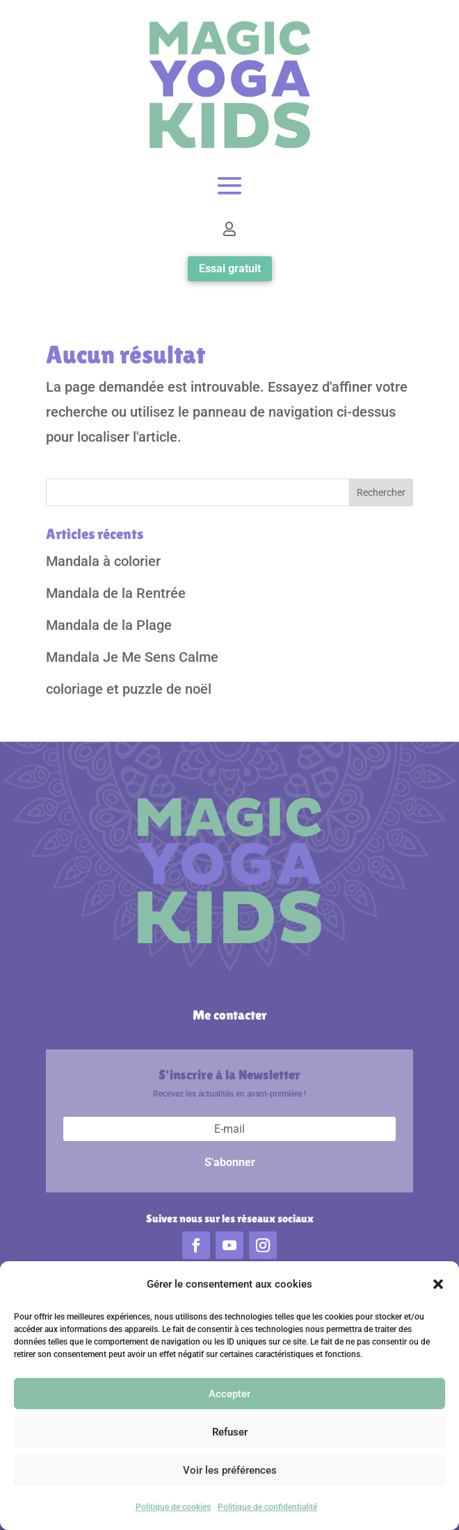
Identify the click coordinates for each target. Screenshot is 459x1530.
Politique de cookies (173, 1508)
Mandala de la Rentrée (116, 593)
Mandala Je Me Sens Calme (132, 657)
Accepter (229, 1394)
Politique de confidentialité (267, 1508)
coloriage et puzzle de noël (128, 689)
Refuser (230, 1433)
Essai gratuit (230, 268)
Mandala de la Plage (109, 625)
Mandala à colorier (103, 561)
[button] (438, 1285)
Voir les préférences (230, 1471)
